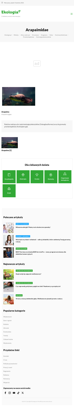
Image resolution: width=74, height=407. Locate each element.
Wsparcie (6, 382)
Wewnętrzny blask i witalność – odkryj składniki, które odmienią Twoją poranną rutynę (43, 241)
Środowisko (7, 332)
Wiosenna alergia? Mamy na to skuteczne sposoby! (33, 227)
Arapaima (5, 112)
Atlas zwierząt (25, 35)
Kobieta (6, 324)
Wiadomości (7, 317)
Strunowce (35, 35)
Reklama (6, 375)
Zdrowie (6, 328)
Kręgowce (44, 35)
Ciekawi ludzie (8, 339)
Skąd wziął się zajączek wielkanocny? (28, 274)
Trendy (5, 335)
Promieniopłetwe (28, 37)
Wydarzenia (7, 343)
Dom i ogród (7, 320)
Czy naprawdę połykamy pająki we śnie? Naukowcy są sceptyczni (38, 286)
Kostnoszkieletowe (61, 35)
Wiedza (16, 35)
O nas (5, 360)
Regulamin (6, 371)
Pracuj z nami (7, 367)
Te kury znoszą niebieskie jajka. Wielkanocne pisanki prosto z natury (39, 299)
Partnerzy (6, 379)
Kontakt (6, 356)
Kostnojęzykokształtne (43, 37)
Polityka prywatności (10, 364)
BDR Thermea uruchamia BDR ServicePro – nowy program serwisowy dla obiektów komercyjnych (41, 253)
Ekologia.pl (8, 35)
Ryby (51, 35)
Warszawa (7, 3)
